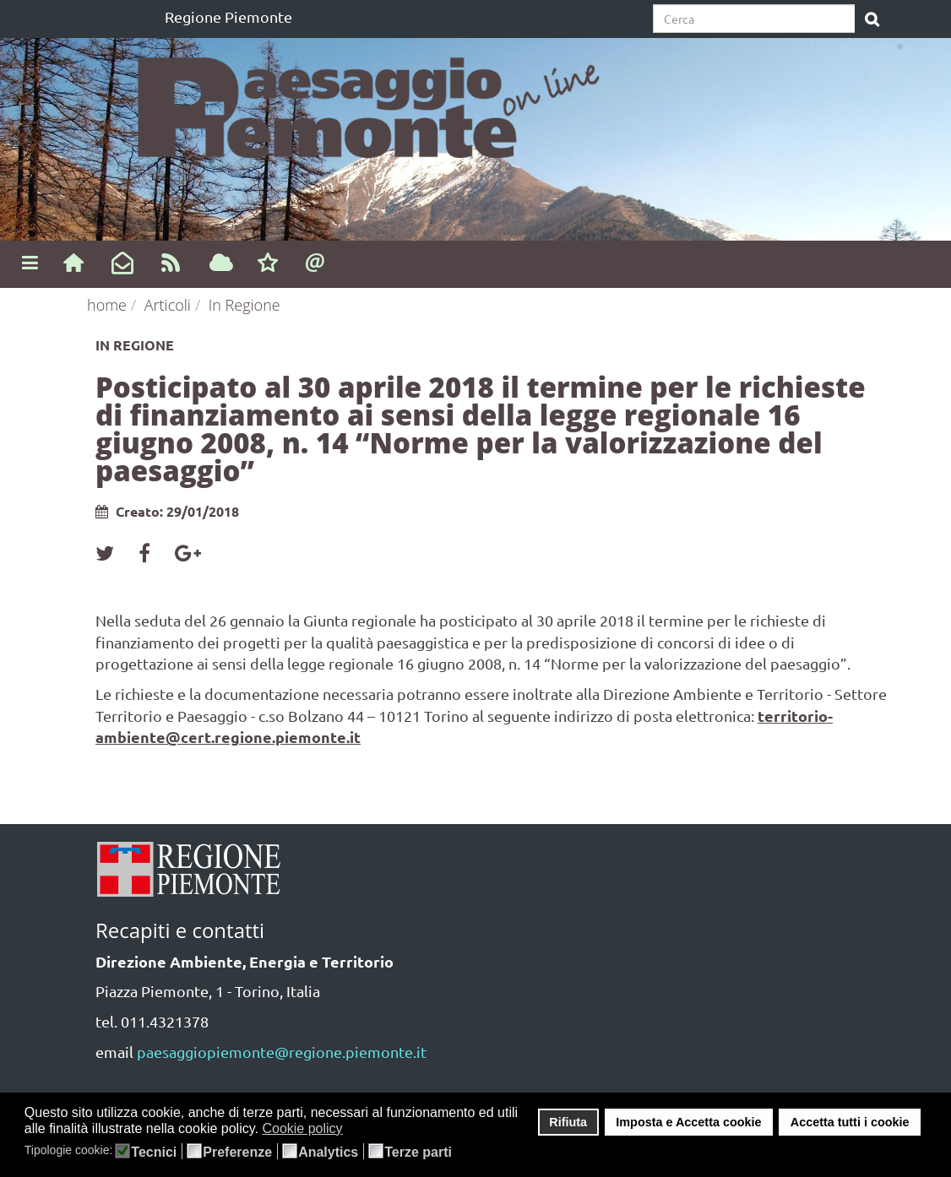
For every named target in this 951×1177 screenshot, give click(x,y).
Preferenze (237, 1152)
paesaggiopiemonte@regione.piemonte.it (282, 1051)
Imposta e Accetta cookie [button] (688, 1122)
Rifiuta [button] (568, 1122)
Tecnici (154, 1152)
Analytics (328, 1152)
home (107, 305)
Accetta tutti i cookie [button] (850, 1122)
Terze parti (418, 1152)
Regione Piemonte (228, 16)
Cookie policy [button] (302, 1128)
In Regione (244, 305)
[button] (353, 1129)
